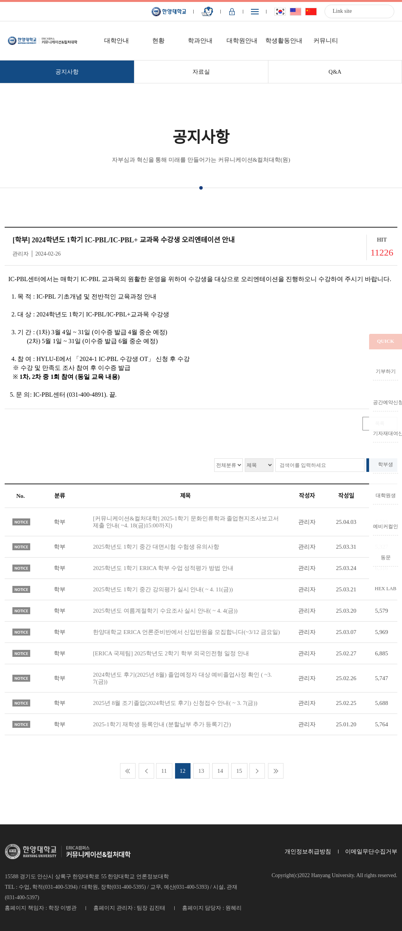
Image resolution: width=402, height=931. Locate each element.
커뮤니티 (325, 40)
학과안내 (200, 40)
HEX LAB (386, 588)
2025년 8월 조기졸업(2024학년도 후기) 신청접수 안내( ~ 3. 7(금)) (175, 703)
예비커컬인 (385, 526)
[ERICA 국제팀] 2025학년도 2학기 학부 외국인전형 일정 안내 (171, 653)
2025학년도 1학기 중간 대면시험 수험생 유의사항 (156, 547)
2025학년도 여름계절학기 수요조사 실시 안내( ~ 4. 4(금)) (165, 611)
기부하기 (386, 371)
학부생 (385, 464)
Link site (342, 11)
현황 (158, 40)
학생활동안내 (283, 40)
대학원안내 (242, 40)
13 (201, 771)
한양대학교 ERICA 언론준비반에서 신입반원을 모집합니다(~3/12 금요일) (186, 632)
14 (220, 771)
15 (239, 771)
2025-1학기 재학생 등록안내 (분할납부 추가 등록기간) (162, 724)
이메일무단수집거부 (371, 851)
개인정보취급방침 (308, 851)
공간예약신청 (385, 402)
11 (164, 771)
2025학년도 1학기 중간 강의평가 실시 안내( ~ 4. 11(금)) (163, 589)
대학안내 (116, 40)
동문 (386, 557)
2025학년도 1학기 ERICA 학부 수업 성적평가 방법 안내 (163, 568)
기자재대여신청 (385, 433)
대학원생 (386, 495)
